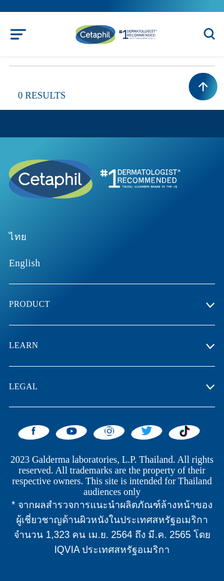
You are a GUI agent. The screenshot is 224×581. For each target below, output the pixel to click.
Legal (23, 386)
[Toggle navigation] (18, 34)
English (24, 263)
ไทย (18, 237)
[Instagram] (109, 430)
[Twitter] (146, 430)
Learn (23, 345)
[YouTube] (71, 430)
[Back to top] (203, 86)
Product (29, 304)
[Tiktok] (184, 431)
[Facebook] (34, 430)
